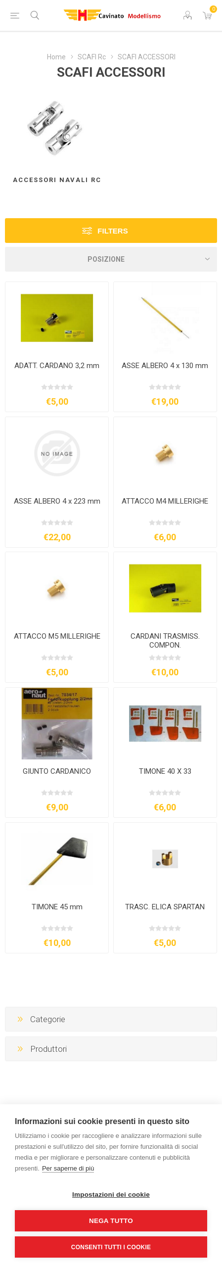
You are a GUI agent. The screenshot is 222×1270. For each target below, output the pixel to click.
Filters (112, 231)
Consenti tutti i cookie (111, 1247)
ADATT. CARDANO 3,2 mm (56, 365)
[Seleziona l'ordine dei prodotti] (111, 259)
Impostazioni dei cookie (111, 1194)
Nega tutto (111, 1220)
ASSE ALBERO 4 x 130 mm (165, 365)
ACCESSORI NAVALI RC (57, 180)
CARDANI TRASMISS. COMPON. (165, 641)
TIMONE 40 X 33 (165, 771)
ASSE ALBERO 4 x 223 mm (57, 501)
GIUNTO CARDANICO (57, 771)
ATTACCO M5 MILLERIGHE (57, 636)
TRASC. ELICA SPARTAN (165, 906)
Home (56, 57)
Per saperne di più (68, 1168)
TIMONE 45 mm (57, 906)
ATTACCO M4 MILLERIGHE (165, 501)
